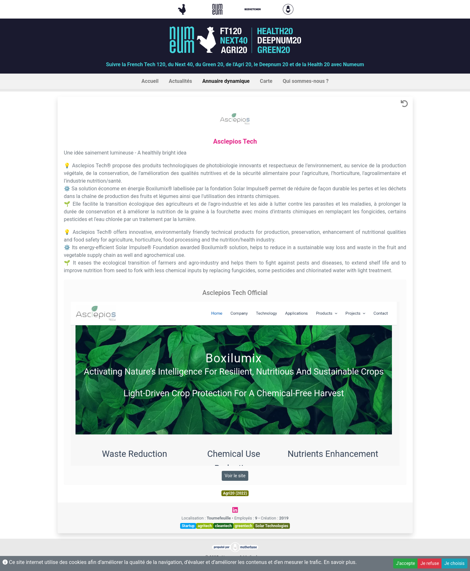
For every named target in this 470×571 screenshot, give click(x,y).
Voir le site (235, 475)
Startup (188, 526)
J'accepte (405, 563)
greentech (243, 526)
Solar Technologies (271, 526)
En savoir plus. (340, 562)
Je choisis (454, 563)
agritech (205, 526)
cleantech (223, 526)
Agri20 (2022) (235, 493)
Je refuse (429, 563)
